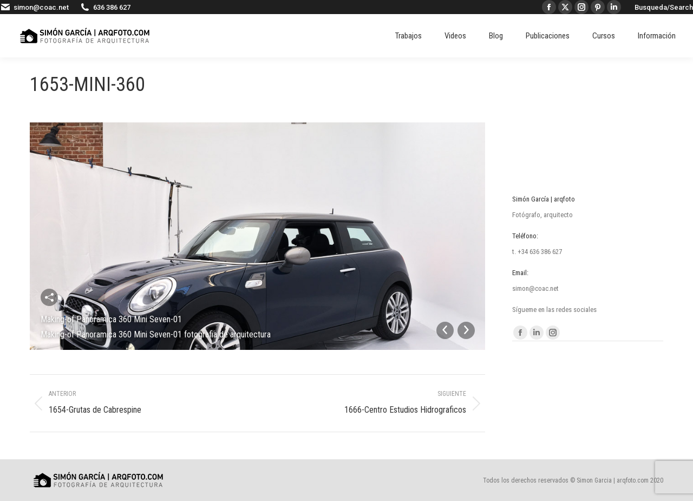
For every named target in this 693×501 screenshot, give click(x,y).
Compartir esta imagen (49, 297)
